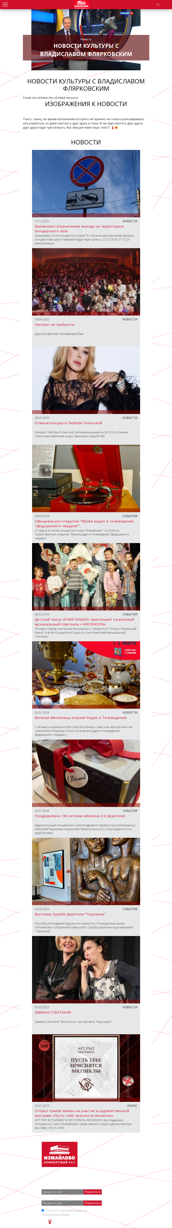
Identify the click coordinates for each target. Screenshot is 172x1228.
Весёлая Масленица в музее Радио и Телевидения (81, 717)
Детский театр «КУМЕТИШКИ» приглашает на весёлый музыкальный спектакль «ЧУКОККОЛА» (84, 622)
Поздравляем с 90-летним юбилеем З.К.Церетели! (80, 815)
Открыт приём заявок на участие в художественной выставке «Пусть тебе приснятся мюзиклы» (82, 1113)
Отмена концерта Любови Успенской (68, 423)
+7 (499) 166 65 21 (114, 1154)
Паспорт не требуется (54, 324)
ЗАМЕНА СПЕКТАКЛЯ (53, 1012)
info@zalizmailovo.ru (117, 1161)
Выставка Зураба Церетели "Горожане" (70, 914)
